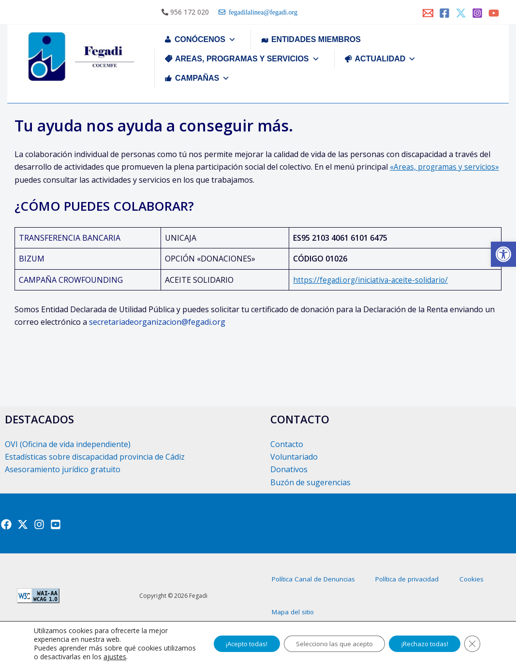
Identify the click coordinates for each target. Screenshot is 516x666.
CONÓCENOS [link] (205, 39)
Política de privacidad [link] (432, 586)
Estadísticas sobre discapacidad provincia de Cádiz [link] (95, 456)
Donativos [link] (289, 469)
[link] (503, 254)
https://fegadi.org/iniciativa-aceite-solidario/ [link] (369, 280)
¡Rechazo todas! (419, 643)
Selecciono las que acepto (321, 643)
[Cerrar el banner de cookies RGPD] (471, 643)
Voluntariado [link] (294, 456)
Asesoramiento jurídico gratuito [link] (62, 469)
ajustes (148, 656)
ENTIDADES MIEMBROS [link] (316, 39)
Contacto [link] (286, 444)
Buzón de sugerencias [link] (310, 482)
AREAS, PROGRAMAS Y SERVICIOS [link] (247, 59)
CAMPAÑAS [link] (202, 78)
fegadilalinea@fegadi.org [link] (261, 12)
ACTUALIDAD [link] (385, 59)
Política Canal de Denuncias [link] (322, 586)
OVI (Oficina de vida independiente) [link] (68, 444)
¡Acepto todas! (224, 643)
